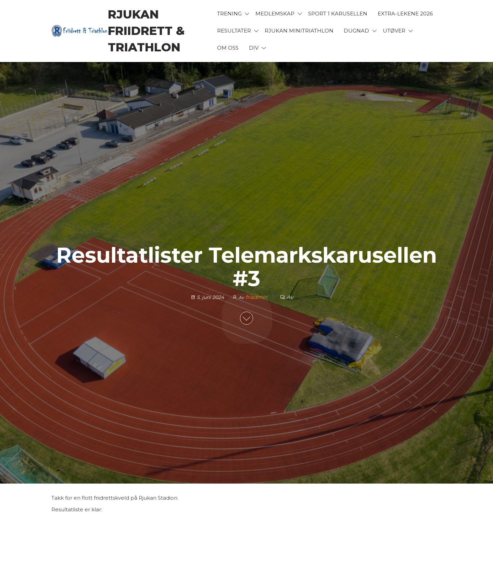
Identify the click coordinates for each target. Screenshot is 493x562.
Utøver (394, 30)
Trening (229, 13)
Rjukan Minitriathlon (299, 30)
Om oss (228, 48)
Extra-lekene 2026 (405, 13)
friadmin (257, 297)
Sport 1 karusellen (337, 13)
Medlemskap (274, 13)
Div (253, 48)
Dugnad (356, 30)
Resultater (234, 30)
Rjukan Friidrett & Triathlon (146, 30)
